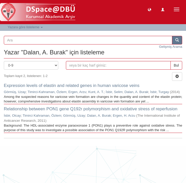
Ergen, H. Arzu (124, 115)
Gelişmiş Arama (170, 47)
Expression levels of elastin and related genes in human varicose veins (71, 85)
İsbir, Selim (114, 92)
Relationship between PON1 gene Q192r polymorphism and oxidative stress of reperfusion (90, 108)
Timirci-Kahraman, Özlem (47, 92)
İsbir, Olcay (12, 115)
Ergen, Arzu (77, 92)
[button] (149, 9)
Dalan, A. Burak (136, 92)
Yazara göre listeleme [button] (25, 27)
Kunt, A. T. (96, 92)
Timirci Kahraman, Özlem (42, 115)
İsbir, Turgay (159, 92)
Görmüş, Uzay (15, 92)
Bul (176, 65)
